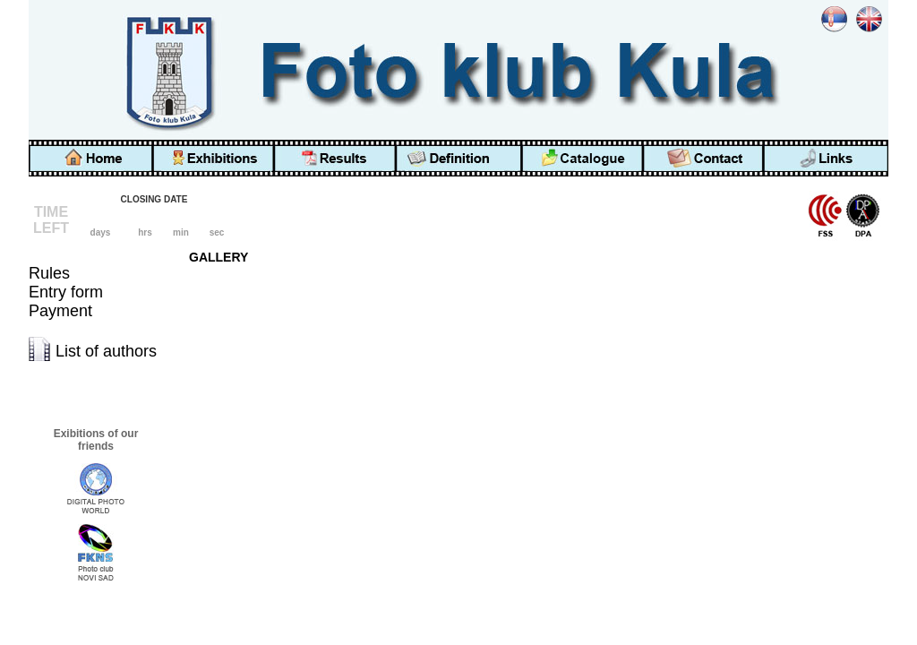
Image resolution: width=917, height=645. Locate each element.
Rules (49, 273)
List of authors (106, 351)
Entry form (66, 292)
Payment (60, 311)
